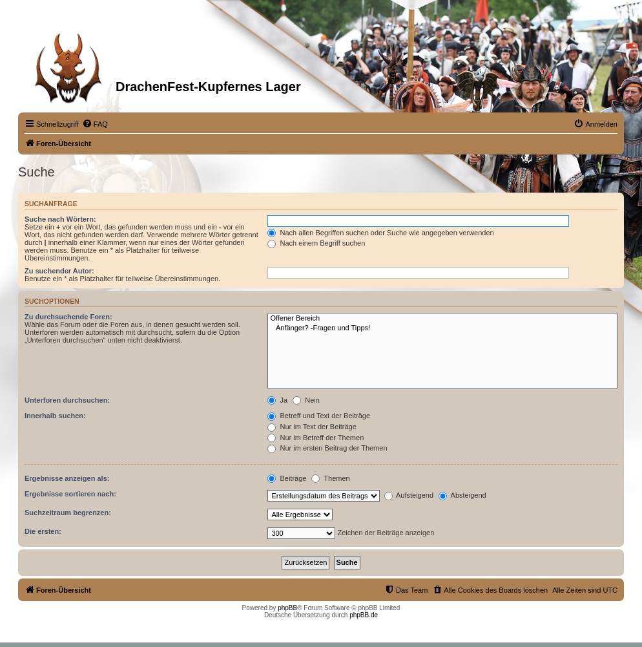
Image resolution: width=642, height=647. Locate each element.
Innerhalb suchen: (55, 415)
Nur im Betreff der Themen (315, 437)
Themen (330, 478)
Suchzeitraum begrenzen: (68, 512)
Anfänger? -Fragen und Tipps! (442, 328)
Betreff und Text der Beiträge (318, 415)
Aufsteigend (409, 495)
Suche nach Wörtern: (60, 219)
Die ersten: (43, 531)
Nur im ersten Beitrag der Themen (327, 448)
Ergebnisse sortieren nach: (70, 494)
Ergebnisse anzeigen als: (67, 478)
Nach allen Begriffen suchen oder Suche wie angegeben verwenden (380, 233)
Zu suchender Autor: (59, 271)
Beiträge (286, 478)
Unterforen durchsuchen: (67, 400)
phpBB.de (363, 615)
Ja (277, 400)
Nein (306, 400)
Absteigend (462, 495)
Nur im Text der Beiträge (311, 426)
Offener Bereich (442, 318)
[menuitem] (95, 124)
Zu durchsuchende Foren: (68, 317)
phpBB (287, 607)
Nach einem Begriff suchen (316, 243)
